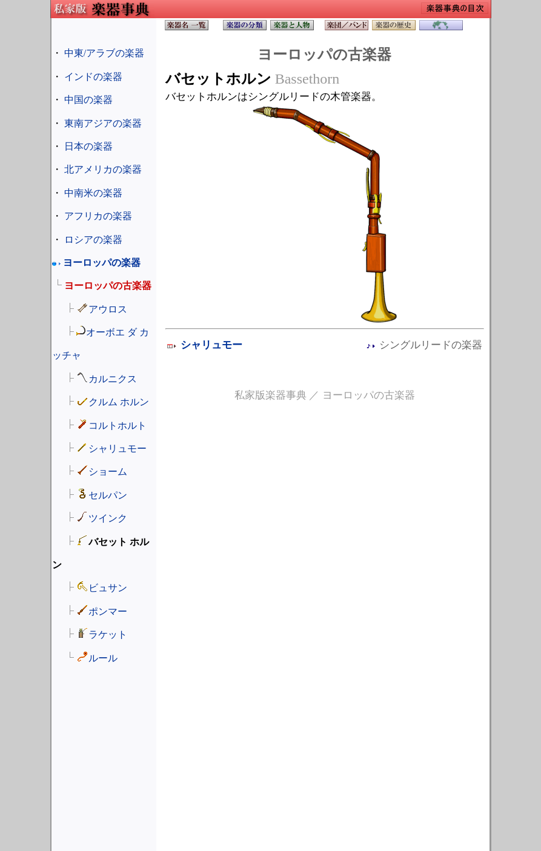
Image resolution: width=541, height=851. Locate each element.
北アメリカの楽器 (103, 169)
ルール (103, 658)
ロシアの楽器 (93, 239)
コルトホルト (117, 425)
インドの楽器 (93, 76)
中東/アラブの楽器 (104, 53)
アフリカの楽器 (98, 216)
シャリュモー (117, 448)
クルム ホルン (118, 402)
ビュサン (107, 588)
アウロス (107, 309)
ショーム (107, 471)
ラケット (107, 634)
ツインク (107, 518)
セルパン (107, 495)
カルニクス (112, 379)
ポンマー (107, 611)
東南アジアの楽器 (103, 123)
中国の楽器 (88, 99)
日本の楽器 (88, 146)
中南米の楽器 (93, 193)
